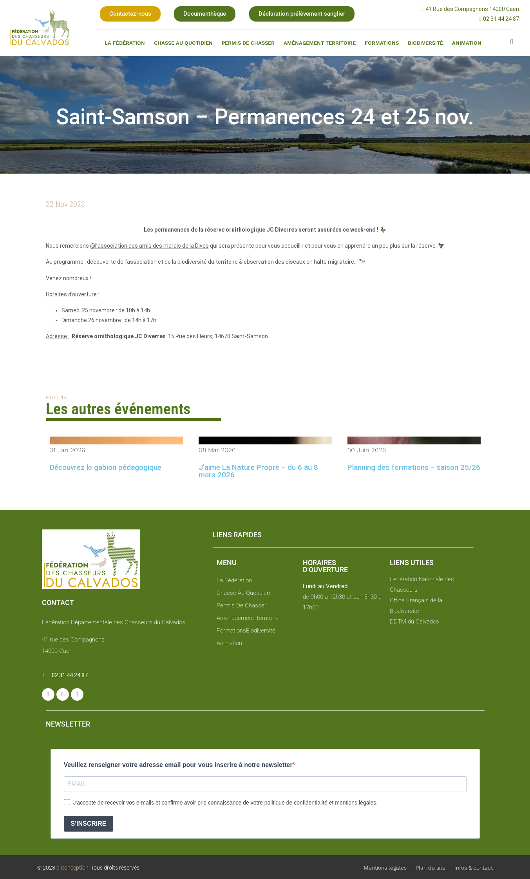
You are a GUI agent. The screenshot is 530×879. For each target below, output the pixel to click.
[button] (130, 14)
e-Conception (72, 868)
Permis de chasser (248, 43)
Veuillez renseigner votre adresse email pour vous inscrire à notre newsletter (178, 764)
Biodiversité (425, 43)
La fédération (125, 43)
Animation (466, 43)
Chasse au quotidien (183, 43)
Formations (382, 43)
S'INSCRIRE (89, 823)
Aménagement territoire (320, 43)
